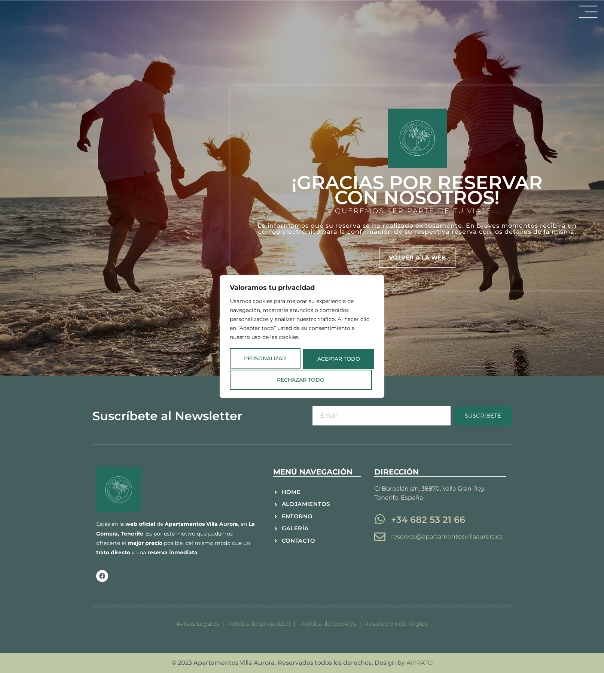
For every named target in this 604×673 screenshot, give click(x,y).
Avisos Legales (197, 623)
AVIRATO (419, 662)
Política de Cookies (329, 623)
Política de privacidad (259, 623)
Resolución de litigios (396, 623)
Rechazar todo (335, 358)
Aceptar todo (302, 379)
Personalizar (263, 358)
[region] (302, 336)
